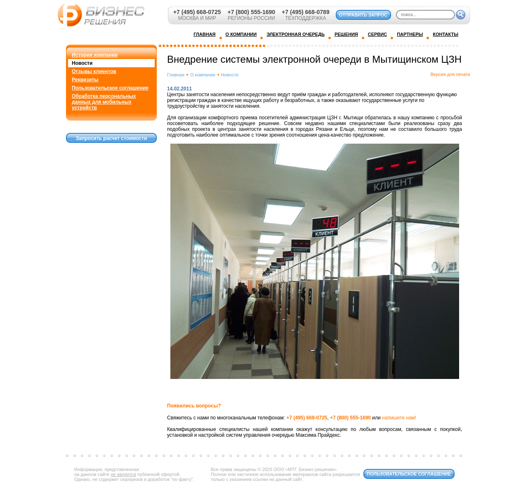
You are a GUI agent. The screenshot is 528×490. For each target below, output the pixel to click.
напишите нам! (399, 418)
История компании (95, 55)
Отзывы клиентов (94, 71)
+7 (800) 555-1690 (251, 12)
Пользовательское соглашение (110, 88)
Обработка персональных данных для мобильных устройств (104, 102)
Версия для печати (450, 74)
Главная (175, 74)
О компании (202, 74)
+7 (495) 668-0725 (197, 12)
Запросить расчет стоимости (111, 138)
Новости (82, 63)
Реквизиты (85, 80)
